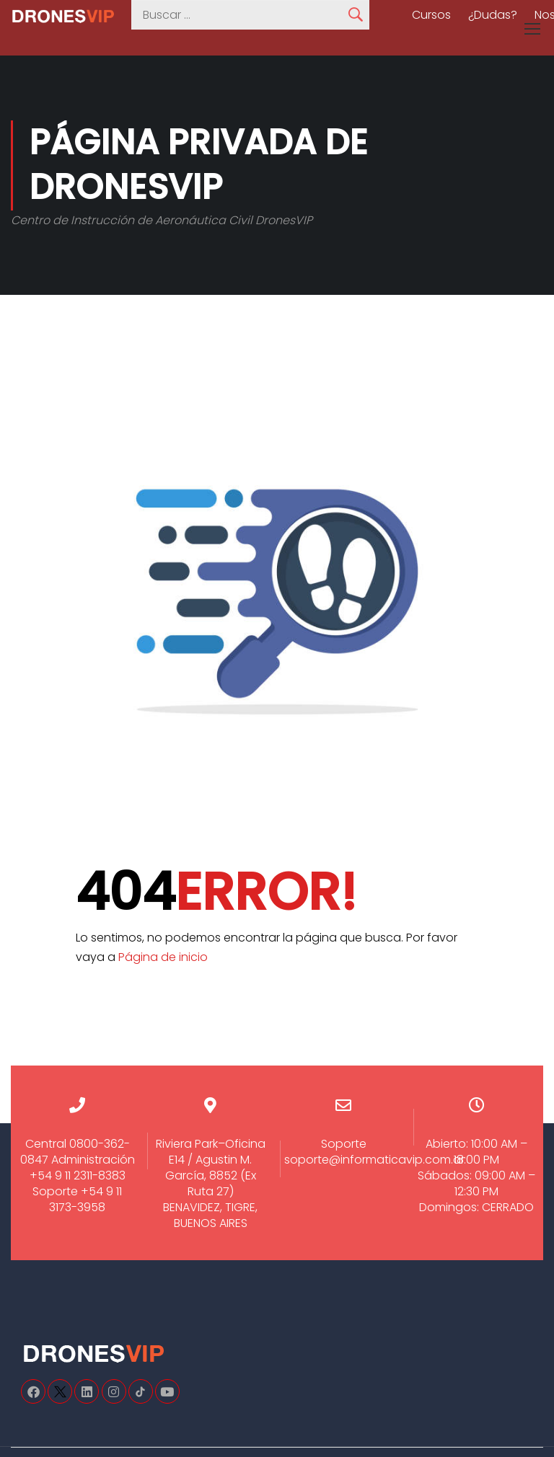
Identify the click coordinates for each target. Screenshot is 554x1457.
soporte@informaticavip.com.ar (374, 1159)
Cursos (431, 15)
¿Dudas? (492, 15)
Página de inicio (163, 957)
